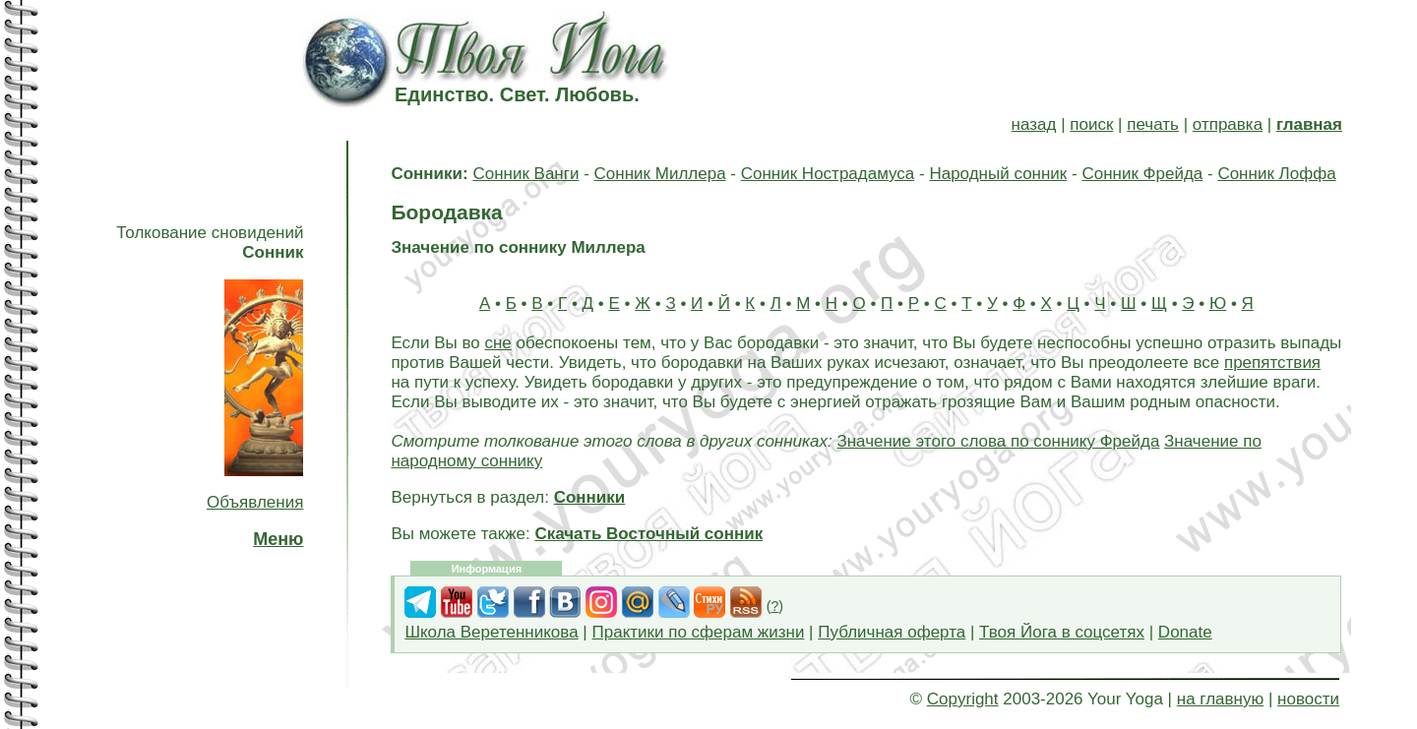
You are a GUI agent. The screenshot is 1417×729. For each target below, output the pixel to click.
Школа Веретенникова (491, 632)
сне (497, 343)
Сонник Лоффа (1276, 173)
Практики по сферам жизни (698, 632)
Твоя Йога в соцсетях (1061, 632)
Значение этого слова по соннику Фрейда (997, 441)
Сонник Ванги (525, 173)
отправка (1228, 124)
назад (1034, 124)
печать (1153, 124)
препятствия (1272, 362)
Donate (1185, 632)
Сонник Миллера (660, 173)
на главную (1220, 699)
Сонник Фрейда (1141, 173)
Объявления (255, 502)
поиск (1091, 124)
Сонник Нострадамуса (828, 173)
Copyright (963, 699)
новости (1308, 699)
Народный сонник (998, 173)
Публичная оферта (891, 632)
